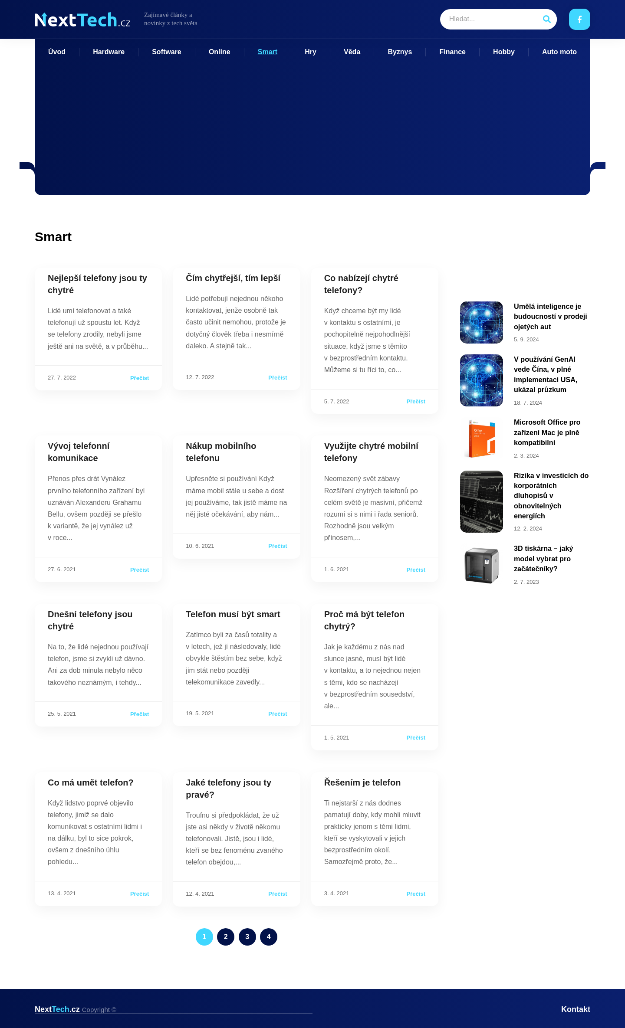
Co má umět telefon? (91, 782)
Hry (310, 52)
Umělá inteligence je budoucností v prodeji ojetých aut (550, 315)
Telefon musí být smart (233, 614)
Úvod (57, 52)
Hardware (109, 52)
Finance (453, 52)
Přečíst (139, 378)
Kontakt (575, 1009)
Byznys (400, 52)
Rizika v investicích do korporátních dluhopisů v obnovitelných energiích (551, 490)
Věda (352, 52)
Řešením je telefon (362, 782)
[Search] (546, 19)
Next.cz (75, 1009)
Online (219, 52)
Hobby (504, 52)
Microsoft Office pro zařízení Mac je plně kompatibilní (547, 428)
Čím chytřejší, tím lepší (233, 278)
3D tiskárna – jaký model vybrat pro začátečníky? (543, 551)
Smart (267, 52)
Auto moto (559, 52)
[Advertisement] (312, 121)
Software (166, 52)
